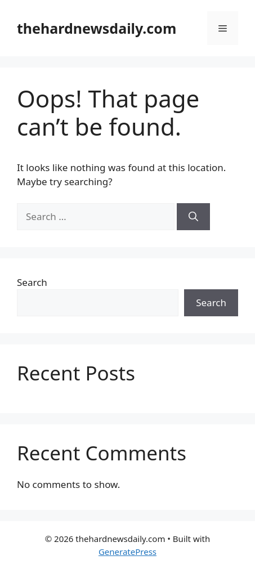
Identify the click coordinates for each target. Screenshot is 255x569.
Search (32, 282)
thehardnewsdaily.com (96, 28)
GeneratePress (127, 551)
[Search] (193, 216)
